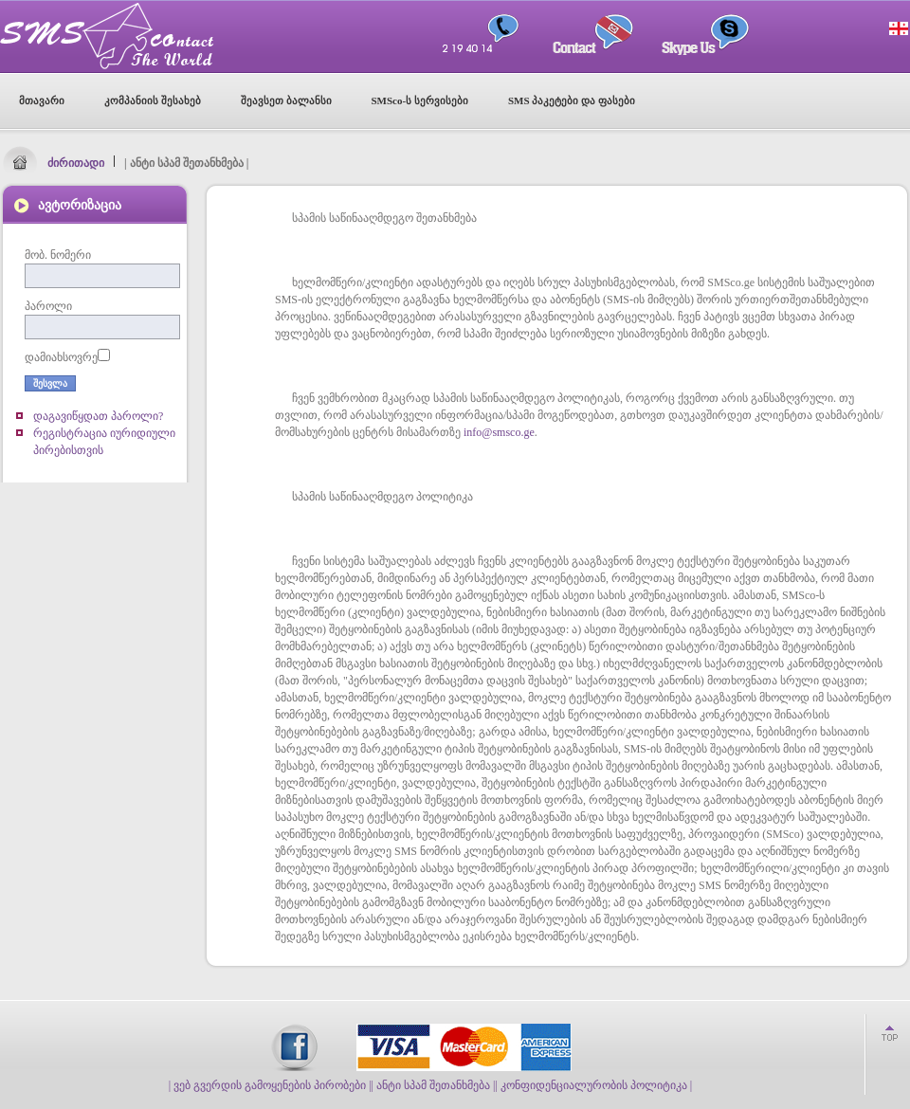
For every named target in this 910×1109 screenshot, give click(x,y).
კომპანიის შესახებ (152, 100)
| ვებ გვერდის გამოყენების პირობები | (270, 1085)
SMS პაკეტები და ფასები (571, 100)
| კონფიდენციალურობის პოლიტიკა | (593, 1085)
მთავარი (41, 100)
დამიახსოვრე (61, 357)
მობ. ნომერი (58, 255)
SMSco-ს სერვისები (420, 100)
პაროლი (48, 306)
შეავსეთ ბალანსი (286, 100)
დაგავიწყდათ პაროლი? (98, 416)
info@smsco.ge (499, 432)
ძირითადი (75, 163)
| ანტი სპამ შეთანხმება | (434, 1085)
